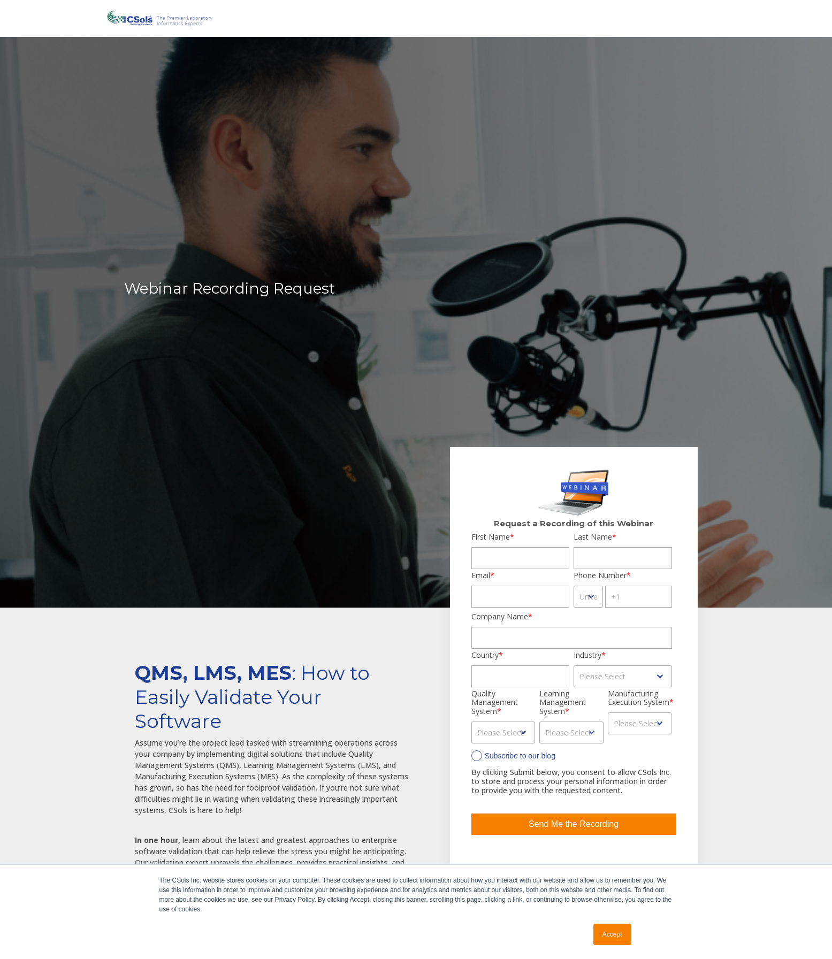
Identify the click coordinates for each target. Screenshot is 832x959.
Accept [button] (612, 934)
